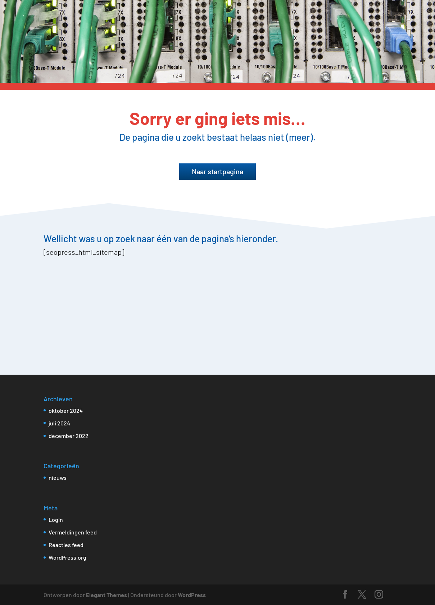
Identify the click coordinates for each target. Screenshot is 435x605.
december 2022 (69, 435)
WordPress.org (67, 557)
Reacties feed (66, 544)
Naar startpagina (217, 171)
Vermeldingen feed (73, 532)
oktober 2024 (66, 410)
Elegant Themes (106, 594)
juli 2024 (59, 423)
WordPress (192, 594)
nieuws (58, 477)
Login (56, 519)
